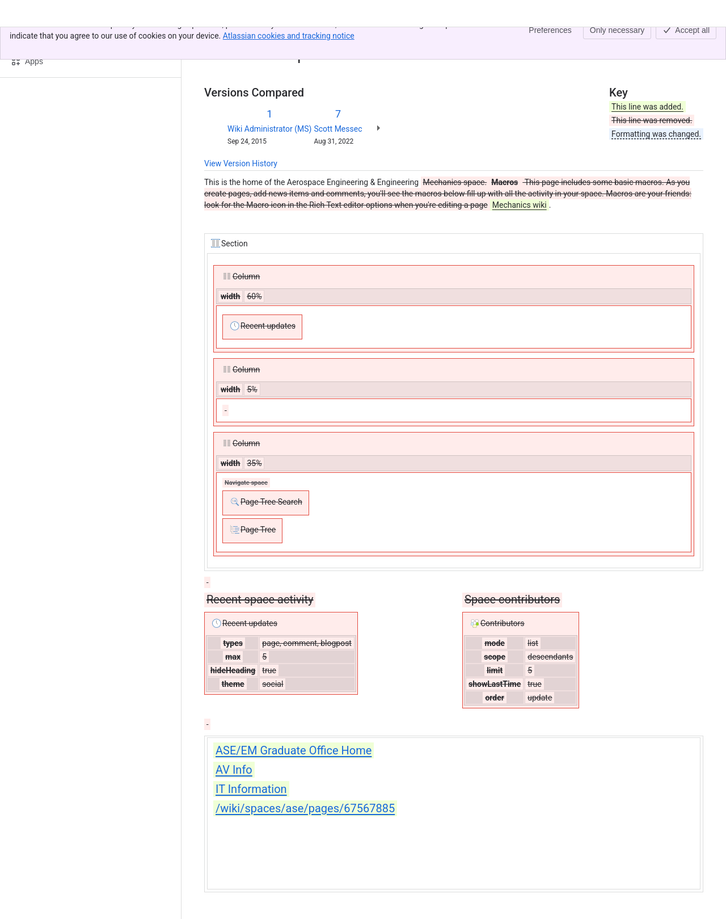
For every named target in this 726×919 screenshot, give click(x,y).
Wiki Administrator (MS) (269, 128)
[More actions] (692, 42)
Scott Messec (338, 128)
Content (218, 38)
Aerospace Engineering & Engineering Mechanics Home (339, 38)
